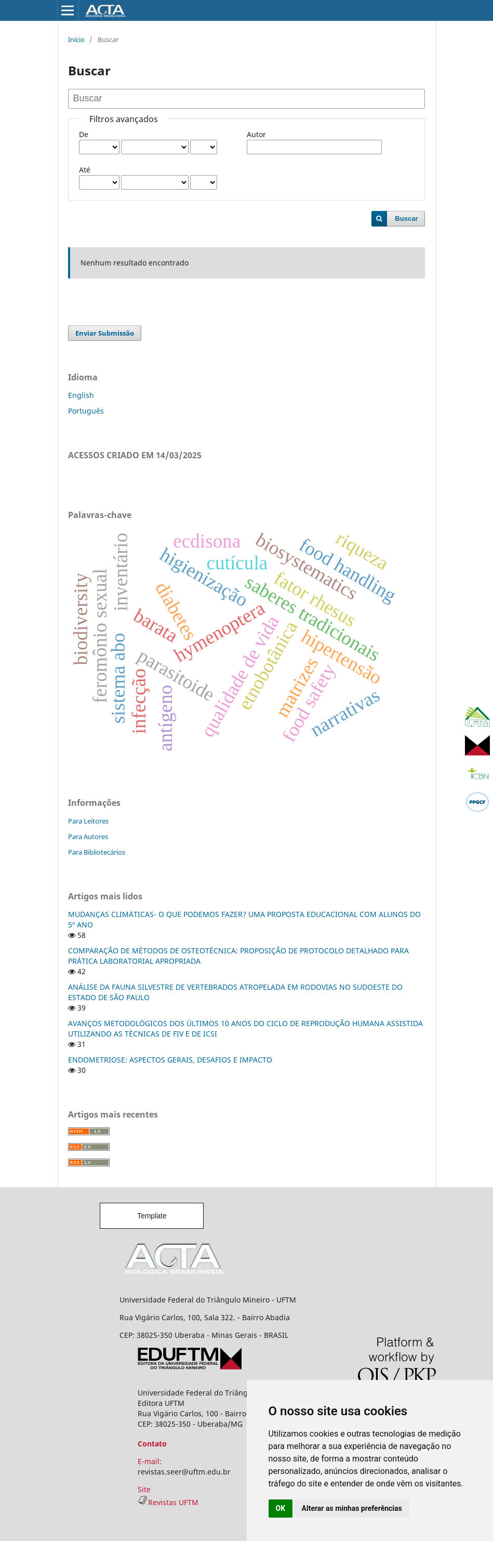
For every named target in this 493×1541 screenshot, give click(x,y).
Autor (256, 134)
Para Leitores (88, 821)
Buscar (406, 218)
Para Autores (88, 836)
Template (152, 1216)
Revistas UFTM (168, 1502)
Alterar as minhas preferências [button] (352, 1508)
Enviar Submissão (104, 333)
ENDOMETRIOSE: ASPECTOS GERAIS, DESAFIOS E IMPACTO (170, 1060)
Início (76, 39)
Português (86, 411)
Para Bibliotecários (96, 852)
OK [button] (281, 1508)
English (81, 395)
